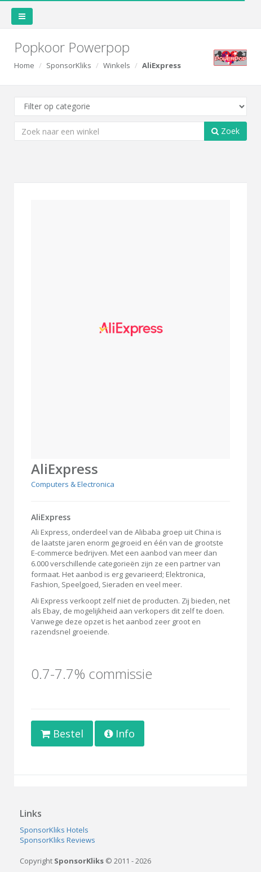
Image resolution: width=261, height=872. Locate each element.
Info (119, 733)
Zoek (225, 131)
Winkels (116, 65)
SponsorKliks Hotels (54, 830)
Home (24, 65)
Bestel (62, 733)
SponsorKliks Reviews (57, 840)
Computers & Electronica (72, 484)
